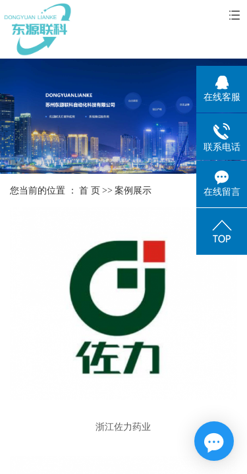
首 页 (89, 191)
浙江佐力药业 (123, 427)
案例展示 (133, 191)
